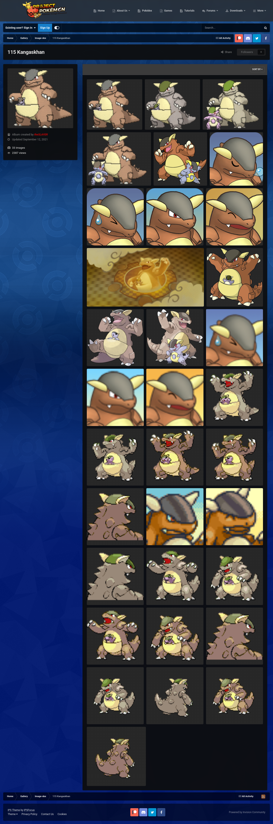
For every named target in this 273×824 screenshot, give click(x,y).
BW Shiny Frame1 (101, 714)
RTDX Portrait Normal (162, 235)
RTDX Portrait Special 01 (227, 175)
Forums (238, 10)
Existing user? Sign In (21, 28)
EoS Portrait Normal (161, 535)
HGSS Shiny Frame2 (221, 416)
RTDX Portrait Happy (221, 235)
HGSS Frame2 (157, 475)
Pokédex (174, 10)
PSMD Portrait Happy (162, 416)
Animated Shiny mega (219, 119)
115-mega (162, 175)
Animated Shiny (157, 119)
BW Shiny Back (158, 714)
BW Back (95, 776)
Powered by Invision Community (247, 812)
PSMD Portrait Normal (103, 416)
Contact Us (47, 814)
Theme (13, 814)
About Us (149, 10)
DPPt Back (215, 654)
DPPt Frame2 (98, 654)
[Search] (220, 28)
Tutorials (216, 10)
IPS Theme (14, 810)
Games (195, 10)
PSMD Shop (97, 296)
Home (128, 10)
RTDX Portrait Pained (103, 235)
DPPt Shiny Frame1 (221, 595)
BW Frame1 (216, 714)
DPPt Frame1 (157, 654)
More (260, 10)
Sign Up (45, 27)
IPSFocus (29, 810)
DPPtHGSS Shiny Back (104, 595)
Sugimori (95, 356)
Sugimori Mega (158, 356)
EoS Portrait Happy (220, 535)
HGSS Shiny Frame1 (102, 475)
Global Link (216, 296)
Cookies (62, 814)
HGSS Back (97, 535)
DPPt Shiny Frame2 (161, 595)
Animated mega (99, 175)
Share (226, 52)
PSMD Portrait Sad (220, 356)
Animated (96, 119)
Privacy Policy (29, 814)
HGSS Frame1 (217, 475)
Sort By (257, 69)
